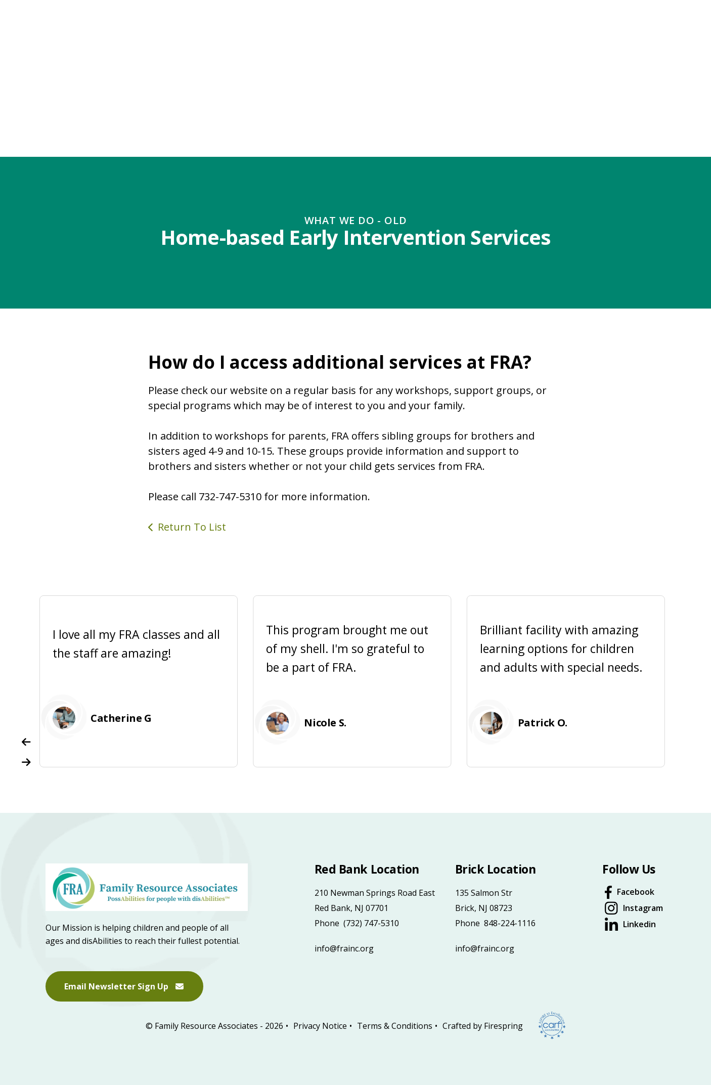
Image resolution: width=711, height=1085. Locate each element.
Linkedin (639, 924)
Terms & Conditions (394, 1025)
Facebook (635, 891)
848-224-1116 (510, 923)
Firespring (503, 1025)
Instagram (643, 908)
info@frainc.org (344, 948)
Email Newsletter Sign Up (124, 986)
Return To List (192, 527)
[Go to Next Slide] (26, 762)
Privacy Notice (320, 1025)
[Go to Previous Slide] (26, 742)
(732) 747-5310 (371, 923)
